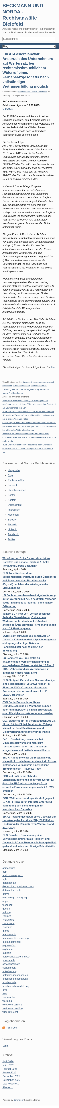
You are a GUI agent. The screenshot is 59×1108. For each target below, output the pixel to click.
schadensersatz (11, 964)
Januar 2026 (9, 1072)
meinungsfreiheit (11, 942)
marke (5, 930)
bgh (4, 879)
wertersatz (44, 389)
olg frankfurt (8, 945)
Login (5, 1045)
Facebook (13, 534)
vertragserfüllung (31, 389)
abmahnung (9, 868)
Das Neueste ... (10, 1083)
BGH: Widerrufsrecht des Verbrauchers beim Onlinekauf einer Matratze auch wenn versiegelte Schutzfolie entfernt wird (27, 448)
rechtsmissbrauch (39, 386)
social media (9, 967)
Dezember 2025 (11, 1076)
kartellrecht (8, 923)
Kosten (12, 495)
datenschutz (9, 883)
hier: (53, 367)
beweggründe (29, 382)
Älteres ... (7, 1087)
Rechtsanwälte (16, 480)
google (6, 908)
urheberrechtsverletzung (15, 986)
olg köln (6, 953)
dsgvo (5, 894)
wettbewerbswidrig (12, 1008)
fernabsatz (7, 386)
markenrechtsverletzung (15, 938)
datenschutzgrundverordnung (18, 886)
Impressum (14, 509)
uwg (4, 993)
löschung (7, 927)
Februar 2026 (9, 1069)
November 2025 (11, 1080)
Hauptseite (14, 470)
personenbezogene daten (16, 956)
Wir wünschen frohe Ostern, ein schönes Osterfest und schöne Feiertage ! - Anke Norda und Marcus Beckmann (26, 562)
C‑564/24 (7, 109)
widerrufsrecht (17, 393)
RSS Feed (11, 1027)
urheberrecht (9, 982)
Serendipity (19, 1100)
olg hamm (7, 949)
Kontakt (12, 500)
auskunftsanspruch (12, 875)
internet (6, 916)
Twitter (11, 539)
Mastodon (13, 514)
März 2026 (8, 1065)
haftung (6, 912)
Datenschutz (15, 505)
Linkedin (12, 529)
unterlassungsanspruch (15, 975)
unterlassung (9, 971)
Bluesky (12, 519)
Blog (10, 475)
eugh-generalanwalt (45, 382)
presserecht (8, 960)
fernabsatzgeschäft (21, 386)
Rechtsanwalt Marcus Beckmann (32, 92)
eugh (5, 901)
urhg (4, 990)
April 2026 (8, 1061)
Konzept (12, 485)
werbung (7, 1001)
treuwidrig (6, 389)
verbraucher (17, 389)
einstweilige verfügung (14, 897)
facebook (7, 905)
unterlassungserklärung (15, 978)
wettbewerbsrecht (12, 1004)
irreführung (8, 919)
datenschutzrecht (11, 890)
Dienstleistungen (17, 490)
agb (4, 871)
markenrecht (9, 934)
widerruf (6, 393)
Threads (12, 524)
